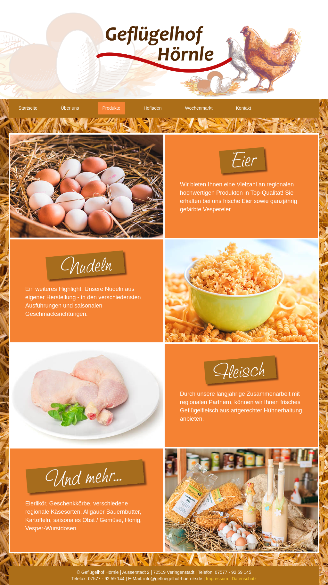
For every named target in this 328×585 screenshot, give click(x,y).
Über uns (70, 108)
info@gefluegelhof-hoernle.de (172, 578)
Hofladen (152, 108)
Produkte (111, 108)
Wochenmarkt (198, 108)
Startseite (28, 108)
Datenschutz (244, 578)
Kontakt (243, 108)
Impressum (217, 578)
